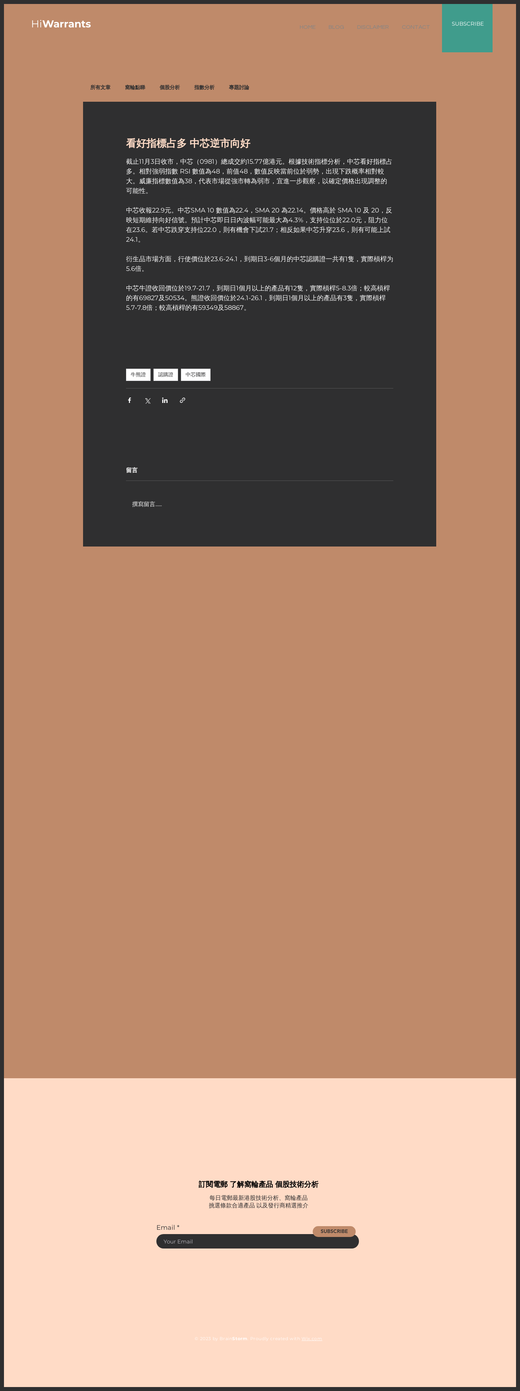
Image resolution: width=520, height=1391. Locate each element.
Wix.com (312, 1338)
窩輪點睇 (135, 87)
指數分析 (204, 87)
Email (165, 1227)
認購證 (165, 374)
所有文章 (100, 87)
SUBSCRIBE (468, 23)
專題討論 (239, 87)
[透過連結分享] (182, 400)
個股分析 (170, 87)
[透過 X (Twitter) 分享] (147, 400)
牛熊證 (138, 374)
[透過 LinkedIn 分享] (164, 400)
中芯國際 (196, 374)
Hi (61, 24)
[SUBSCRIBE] (334, 1231)
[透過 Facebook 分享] (129, 400)
